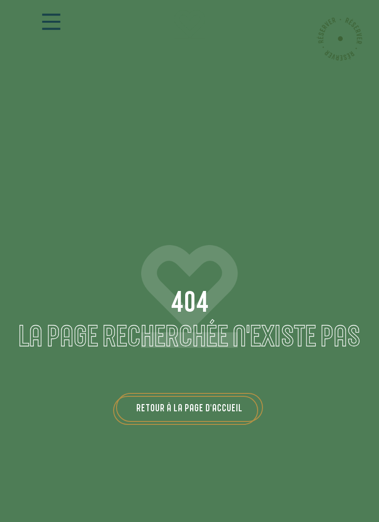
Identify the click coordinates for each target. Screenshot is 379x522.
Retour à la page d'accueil (189, 407)
